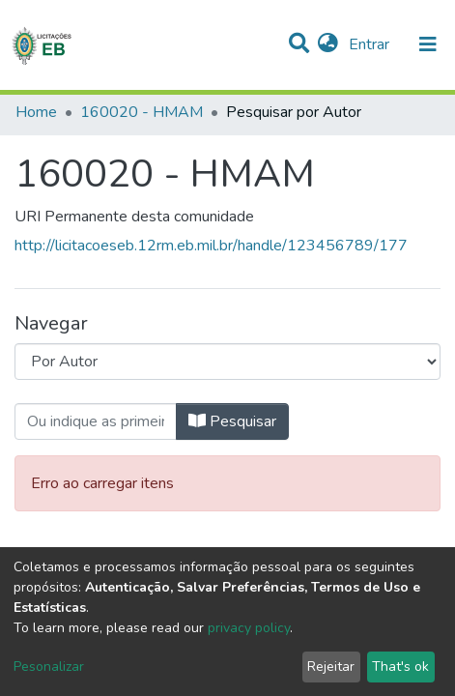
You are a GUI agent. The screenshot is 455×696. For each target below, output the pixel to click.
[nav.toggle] (428, 44)
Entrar (371, 44)
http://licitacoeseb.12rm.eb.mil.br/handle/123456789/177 (211, 245)
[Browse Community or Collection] (227, 361)
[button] (328, 44)
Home (36, 112)
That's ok (400, 666)
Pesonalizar (49, 666)
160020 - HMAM (141, 112)
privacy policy (249, 628)
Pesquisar (232, 421)
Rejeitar (331, 666)
